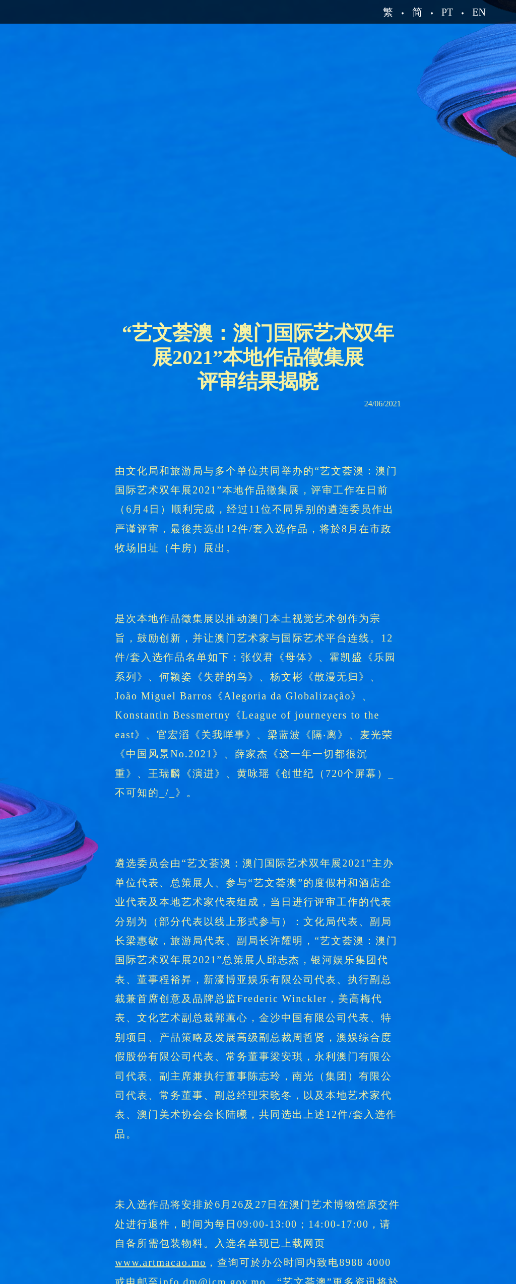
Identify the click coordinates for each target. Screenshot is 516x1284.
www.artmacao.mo (160, 1262)
